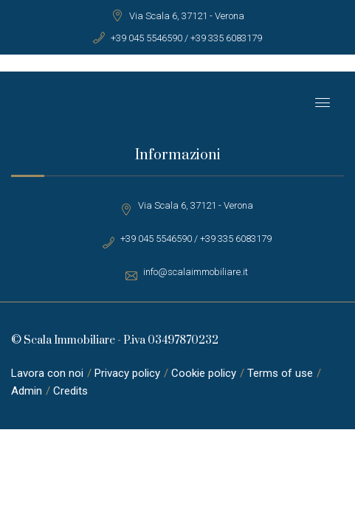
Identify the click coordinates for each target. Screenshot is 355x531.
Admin (26, 391)
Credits (70, 391)
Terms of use (280, 373)
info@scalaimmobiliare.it (195, 271)
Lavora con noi (47, 373)
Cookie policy (203, 373)
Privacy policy (127, 373)
